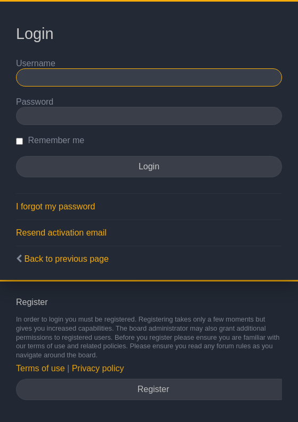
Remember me (50, 140)
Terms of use (40, 368)
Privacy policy (98, 368)
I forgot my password (55, 206)
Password (34, 101)
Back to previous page (66, 258)
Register (154, 389)
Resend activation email (61, 232)
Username (35, 63)
